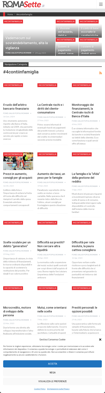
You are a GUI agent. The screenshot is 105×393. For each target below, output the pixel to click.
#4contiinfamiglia (13, 21)
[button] (100, 339)
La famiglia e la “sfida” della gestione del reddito (86, 177)
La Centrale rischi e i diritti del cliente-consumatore (50, 108)
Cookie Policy (40, 388)
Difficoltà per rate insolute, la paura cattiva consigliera (84, 246)
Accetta (52, 363)
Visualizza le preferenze (52, 381)
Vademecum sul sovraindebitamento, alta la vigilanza (27, 43)
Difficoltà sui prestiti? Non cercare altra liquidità (51, 246)
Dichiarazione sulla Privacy (58, 388)
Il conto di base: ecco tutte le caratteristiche (90, 32)
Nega (53, 372)
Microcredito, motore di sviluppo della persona (17, 311)
